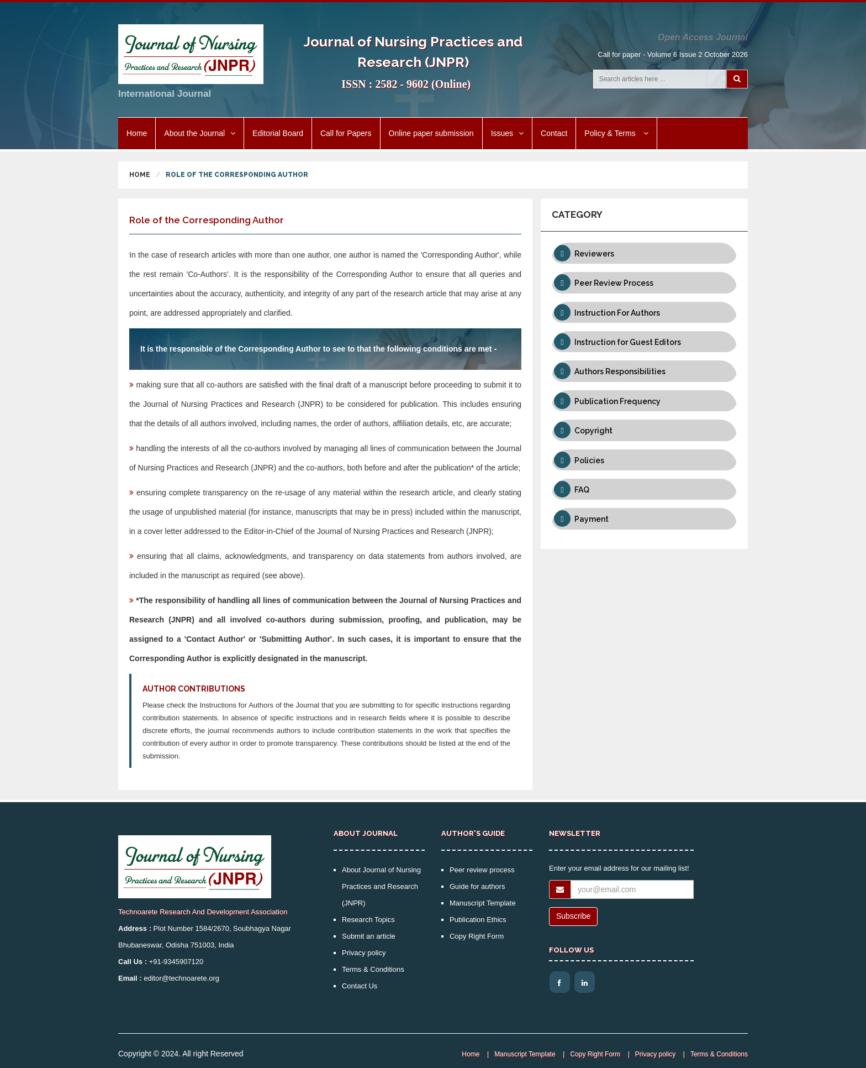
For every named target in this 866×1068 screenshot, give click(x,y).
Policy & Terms (616, 133)
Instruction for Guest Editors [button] (627, 342)
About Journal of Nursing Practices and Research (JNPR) (381, 886)
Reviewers (594, 253)
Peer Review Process (613, 283)
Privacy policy (364, 953)
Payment (591, 519)
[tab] (644, 253)
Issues (507, 133)
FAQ (581, 489)
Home (136, 133)
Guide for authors (477, 886)
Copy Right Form (477, 936)
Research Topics (368, 919)
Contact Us (359, 986)
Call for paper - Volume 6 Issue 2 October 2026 (673, 54)
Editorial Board (277, 133)
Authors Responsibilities (620, 371)
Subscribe (573, 916)
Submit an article (368, 936)
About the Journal (199, 133)
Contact (554, 133)
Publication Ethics (478, 919)
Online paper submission (431, 133)
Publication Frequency (617, 401)
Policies (589, 460)
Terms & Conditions (373, 969)
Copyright (593, 430)
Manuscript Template (483, 903)
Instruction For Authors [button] (617, 312)
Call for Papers (346, 133)
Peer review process (482, 870)
